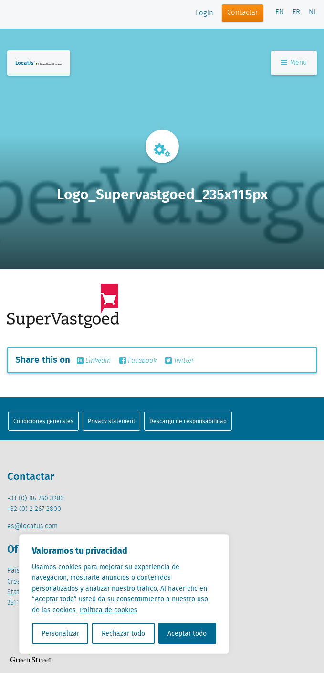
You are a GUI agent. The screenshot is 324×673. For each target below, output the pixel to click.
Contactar (242, 13)
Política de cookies (108, 610)
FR (296, 12)
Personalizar (60, 633)
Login (204, 13)
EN (279, 12)
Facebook (138, 361)
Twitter (179, 361)
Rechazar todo (123, 633)
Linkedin (94, 361)
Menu (294, 62)
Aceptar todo (187, 633)
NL (313, 12)
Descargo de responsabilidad (188, 421)
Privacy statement (111, 421)
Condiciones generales (43, 421)
